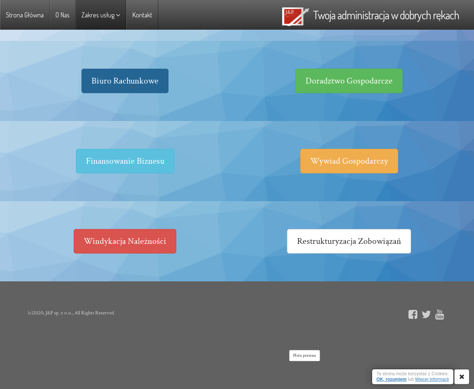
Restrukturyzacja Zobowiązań (349, 241)
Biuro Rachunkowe (124, 80)
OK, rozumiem (392, 379)
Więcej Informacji (432, 379)
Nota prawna (304, 355)
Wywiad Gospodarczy (349, 161)
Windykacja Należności (125, 241)
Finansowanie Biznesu (125, 161)
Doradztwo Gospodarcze (349, 80)
